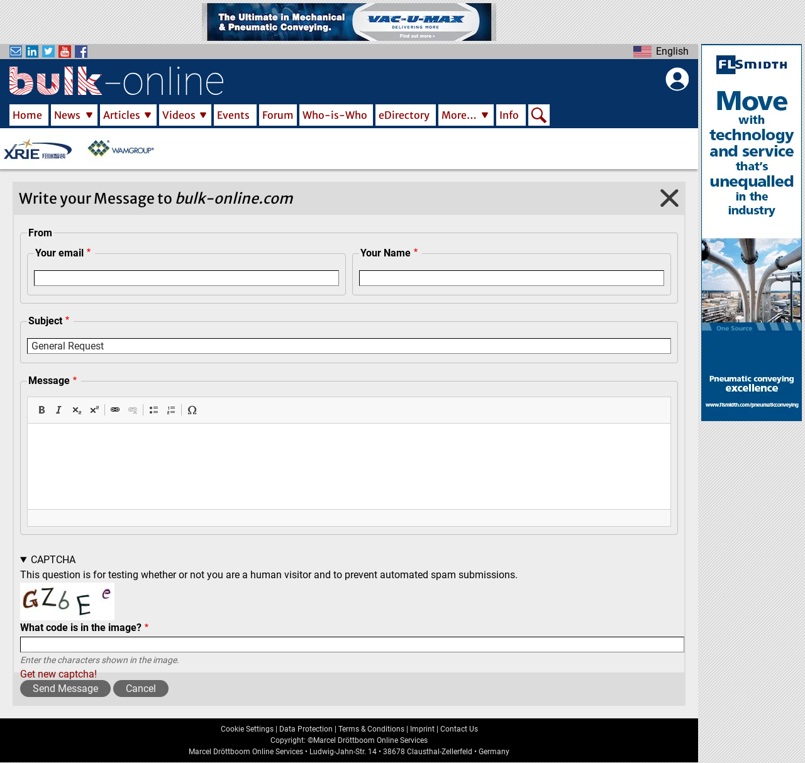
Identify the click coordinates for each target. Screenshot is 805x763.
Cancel (141, 688)
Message (49, 381)
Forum (278, 115)
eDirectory (404, 115)
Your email (59, 253)
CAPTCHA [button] (53, 560)
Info (509, 115)
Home (27, 115)
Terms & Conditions (371, 729)
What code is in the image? (81, 628)
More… (459, 115)
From (40, 233)
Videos (179, 115)
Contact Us (459, 729)
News (67, 115)
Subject (45, 321)
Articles (121, 115)
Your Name (385, 253)
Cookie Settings (247, 729)
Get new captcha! (58, 674)
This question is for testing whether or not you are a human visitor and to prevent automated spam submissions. (352, 617)
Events (233, 115)
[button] (41, 410)
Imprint (422, 729)
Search (539, 116)
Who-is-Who (335, 115)
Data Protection (306, 729)
